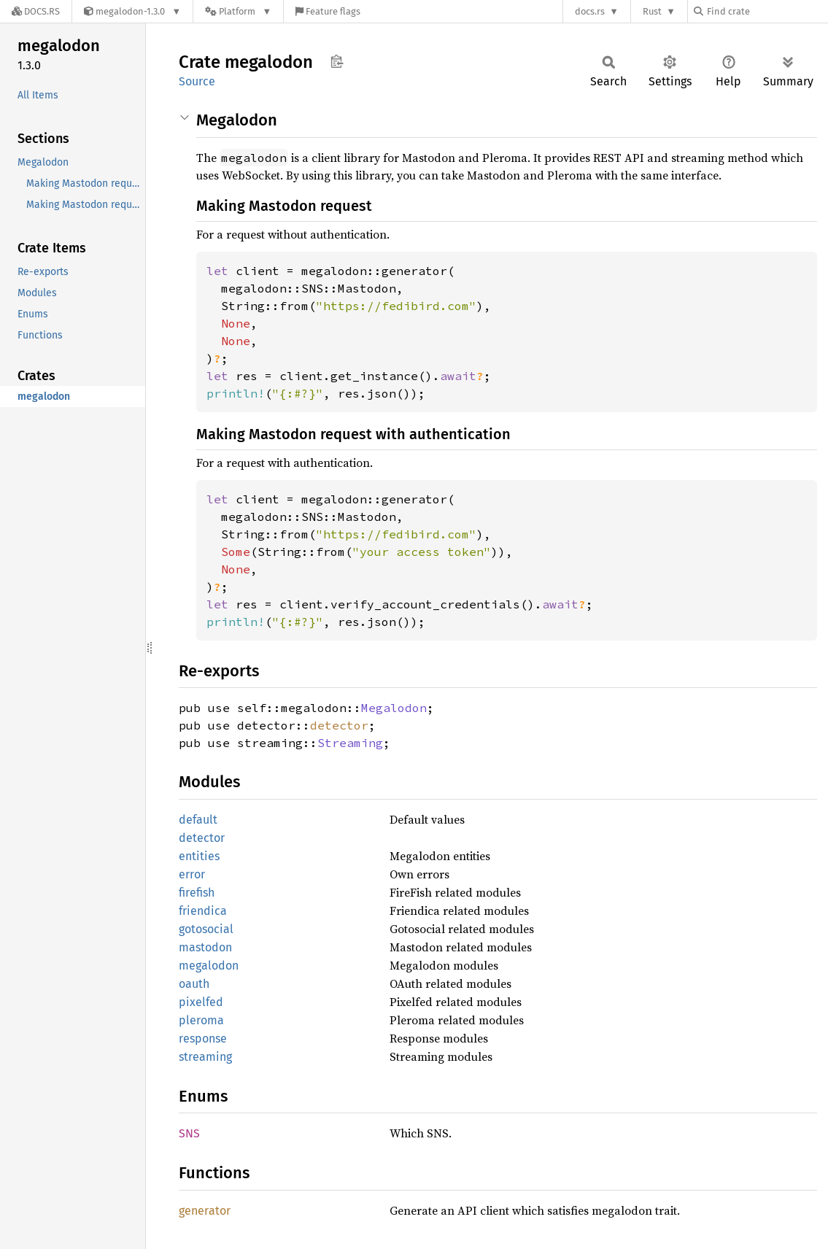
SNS (189, 1133)
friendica (203, 911)
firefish (196, 893)
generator (205, 1211)
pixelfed (201, 1002)
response (203, 1038)
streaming (205, 1057)
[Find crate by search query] (766, 11)
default (198, 820)
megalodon (209, 965)
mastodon (205, 947)
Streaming (350, 742)
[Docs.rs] (35, 11)
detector (339, 725)
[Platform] (238, 11)
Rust (652, 11)
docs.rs (590, 11)
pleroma (201, 1020)
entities (199, 856)
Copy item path (337, 61)
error (192, 874)
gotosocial (206, 929)
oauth (194, 984)
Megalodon (394, 707)
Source (197, 81)
